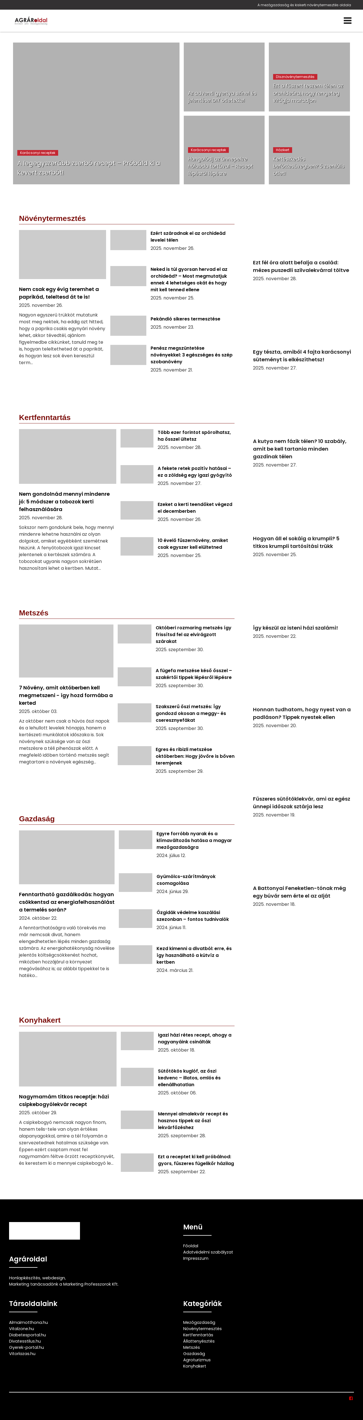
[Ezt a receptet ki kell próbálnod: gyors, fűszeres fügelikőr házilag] (178, 1169)
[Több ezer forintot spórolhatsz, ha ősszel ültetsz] (178, 445)
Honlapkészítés (24, 1278)
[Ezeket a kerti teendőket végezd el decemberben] (178, 517)
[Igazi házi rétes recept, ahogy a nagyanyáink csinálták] (178, 1048)
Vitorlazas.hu (22, 1353)
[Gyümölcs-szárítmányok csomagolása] (177, 889)
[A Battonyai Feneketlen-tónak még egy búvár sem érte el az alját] (303, 866)
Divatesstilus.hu (25, 1341)
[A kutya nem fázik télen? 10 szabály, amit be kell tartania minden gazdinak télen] (303, 423)
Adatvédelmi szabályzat (208, 1252)
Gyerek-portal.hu (26, 1347)
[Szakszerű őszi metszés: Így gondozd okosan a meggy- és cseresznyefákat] (176, 722)
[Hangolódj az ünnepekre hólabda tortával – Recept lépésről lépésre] (224, 150)
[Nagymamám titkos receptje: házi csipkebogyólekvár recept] (68, 1108)
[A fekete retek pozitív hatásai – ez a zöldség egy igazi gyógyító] (178, 481)
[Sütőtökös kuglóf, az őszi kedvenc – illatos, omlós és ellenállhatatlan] (178, 1087)
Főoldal (190, 1246)
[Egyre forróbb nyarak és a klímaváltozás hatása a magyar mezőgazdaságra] (177, 849)
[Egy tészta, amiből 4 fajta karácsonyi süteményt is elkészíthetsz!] (303, 330)
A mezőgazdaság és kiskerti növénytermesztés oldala (304, 5)
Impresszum (195, 1258)
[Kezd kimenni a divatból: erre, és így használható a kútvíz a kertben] (177, 964)
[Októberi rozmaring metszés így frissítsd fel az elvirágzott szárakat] (176, 643)
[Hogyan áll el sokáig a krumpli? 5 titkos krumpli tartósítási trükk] (303, 516)
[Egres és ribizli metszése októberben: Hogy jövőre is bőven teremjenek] (176, 765)
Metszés (191, 1347)
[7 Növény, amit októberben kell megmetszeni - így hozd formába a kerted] (66, 704)
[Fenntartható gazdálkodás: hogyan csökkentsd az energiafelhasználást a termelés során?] (67, 908)
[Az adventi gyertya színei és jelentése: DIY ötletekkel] (224, 77)
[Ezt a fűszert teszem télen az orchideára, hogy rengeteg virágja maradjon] (309, 77)
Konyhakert (194, 1366)
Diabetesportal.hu (27, 1335)
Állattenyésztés (199, 1341)
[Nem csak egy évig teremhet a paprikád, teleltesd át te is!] (62, 306)
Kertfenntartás (198, 1335)
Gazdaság (194, 1353)
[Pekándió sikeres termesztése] (172, 328)
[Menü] (347, 21)
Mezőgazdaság (199, 1322)
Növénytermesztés (202, 1329)
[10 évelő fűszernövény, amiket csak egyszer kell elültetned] (178, 553)
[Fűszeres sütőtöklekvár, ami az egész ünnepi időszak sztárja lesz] (303, 776)
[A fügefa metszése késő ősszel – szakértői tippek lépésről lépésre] (176, 683)
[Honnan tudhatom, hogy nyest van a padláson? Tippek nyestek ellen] (303, 687)
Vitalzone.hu (21, 1329)
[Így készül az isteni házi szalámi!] (303, 602)
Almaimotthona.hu (28, 1322)
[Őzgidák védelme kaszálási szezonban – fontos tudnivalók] (177, 925)
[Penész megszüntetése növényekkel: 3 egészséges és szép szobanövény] (172, 364)
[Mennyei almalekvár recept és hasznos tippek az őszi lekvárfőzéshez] (178, 1130)
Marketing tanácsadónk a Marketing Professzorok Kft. (64, 1284)
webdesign (53, 1278)
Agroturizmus (197, 1360)
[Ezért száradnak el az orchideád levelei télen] (172, 246)
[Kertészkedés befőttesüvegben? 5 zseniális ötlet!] (309, 150)
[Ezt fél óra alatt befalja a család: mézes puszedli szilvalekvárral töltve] (303, 240)
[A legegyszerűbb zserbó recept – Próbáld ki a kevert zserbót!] (96, 113)
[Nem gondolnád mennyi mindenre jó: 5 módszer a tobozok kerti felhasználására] (67, 504)
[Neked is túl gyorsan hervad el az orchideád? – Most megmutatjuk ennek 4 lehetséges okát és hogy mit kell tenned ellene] (172, 288)
